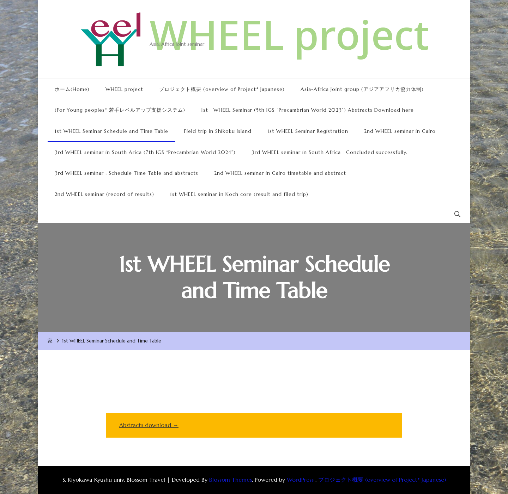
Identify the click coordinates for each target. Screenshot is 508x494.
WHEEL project (289, 34)
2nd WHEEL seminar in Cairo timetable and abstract (280, 173)
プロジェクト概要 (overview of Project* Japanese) (222, 89)
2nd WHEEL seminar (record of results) (104, 194)
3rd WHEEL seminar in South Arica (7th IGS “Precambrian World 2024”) (145, 152)
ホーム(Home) (72, 89)
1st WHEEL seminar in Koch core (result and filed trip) (239, 194)
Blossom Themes (230, 479)
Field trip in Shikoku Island (218, 131)
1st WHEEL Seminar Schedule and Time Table (111, 131)
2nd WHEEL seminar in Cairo (400, 131)
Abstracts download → (149, 424)
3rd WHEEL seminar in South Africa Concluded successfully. (329, 152)
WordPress (300, 479)
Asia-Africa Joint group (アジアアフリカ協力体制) (362, 89)
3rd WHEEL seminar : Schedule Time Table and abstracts (126, 173)
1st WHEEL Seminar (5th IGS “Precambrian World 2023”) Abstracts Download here (307, 110)
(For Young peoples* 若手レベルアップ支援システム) (120, 110)
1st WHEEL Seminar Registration (307, 131)
